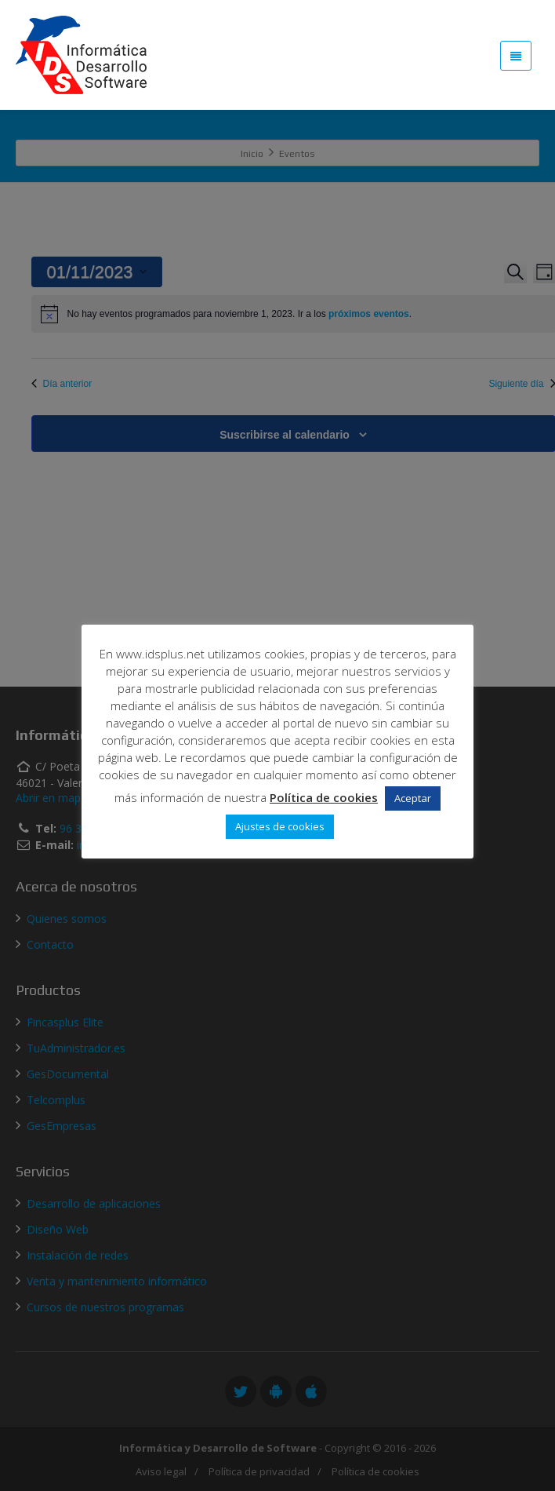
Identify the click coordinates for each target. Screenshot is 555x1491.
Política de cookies (324, 797)
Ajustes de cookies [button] (280, 826)
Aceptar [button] (412, 798)
